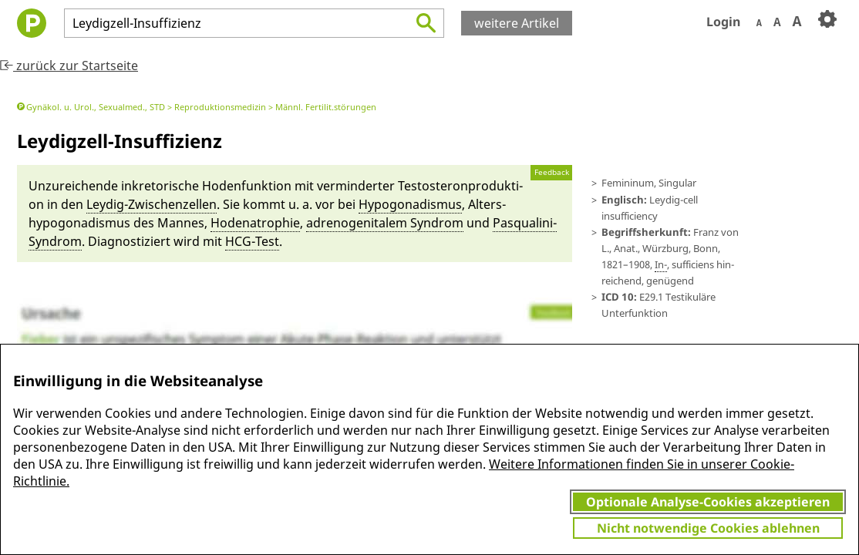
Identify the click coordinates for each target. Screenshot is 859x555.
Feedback (551, 172)
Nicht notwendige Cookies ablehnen (708, 528)
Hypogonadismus (410, 204)
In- (661, 264)
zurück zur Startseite (69, 65)
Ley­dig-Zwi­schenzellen (151, 204)
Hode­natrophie (255, 222)
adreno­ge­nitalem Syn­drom (384, 222)
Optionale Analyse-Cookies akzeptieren (708, 501)
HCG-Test (252, 241)
